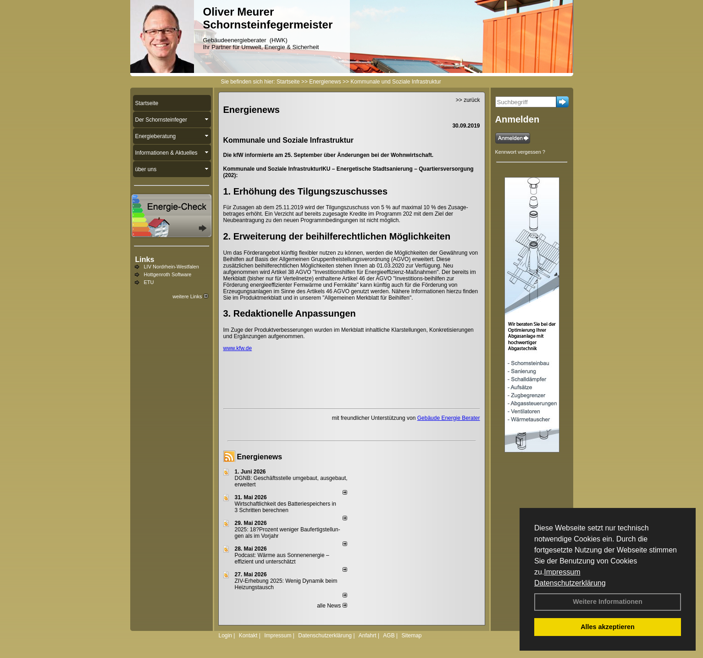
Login (225, 635)
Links (145, 259)
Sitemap (411, 635)
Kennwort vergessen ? (520, 152)
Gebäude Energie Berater (448, 418)
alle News (332, 605)
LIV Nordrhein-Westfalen (171, 266)
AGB (388, 635)
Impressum (562, 572)
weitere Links (190, 296)
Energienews (259, 457)
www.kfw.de (237, 348)
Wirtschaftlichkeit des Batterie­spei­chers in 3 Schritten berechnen (285, 507)
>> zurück (468, 100)
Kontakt (248, 635)
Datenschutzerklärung (570, 583)
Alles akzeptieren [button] (608, 626)
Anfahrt (367, 635)
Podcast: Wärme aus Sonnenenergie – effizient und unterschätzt (282, 558)
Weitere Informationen (607, 601)
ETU (149, 282)
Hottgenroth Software (168, 274)
